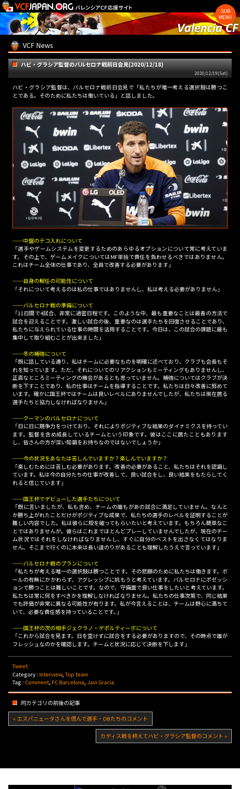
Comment (37, 682)
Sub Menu (225, 13)
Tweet (20, 666)
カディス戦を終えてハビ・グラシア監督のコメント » (163, 736)
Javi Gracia (100, 682)
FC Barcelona (68, 682)
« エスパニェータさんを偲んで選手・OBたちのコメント (80, 718)
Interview (50, 674)
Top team (76, 674)
